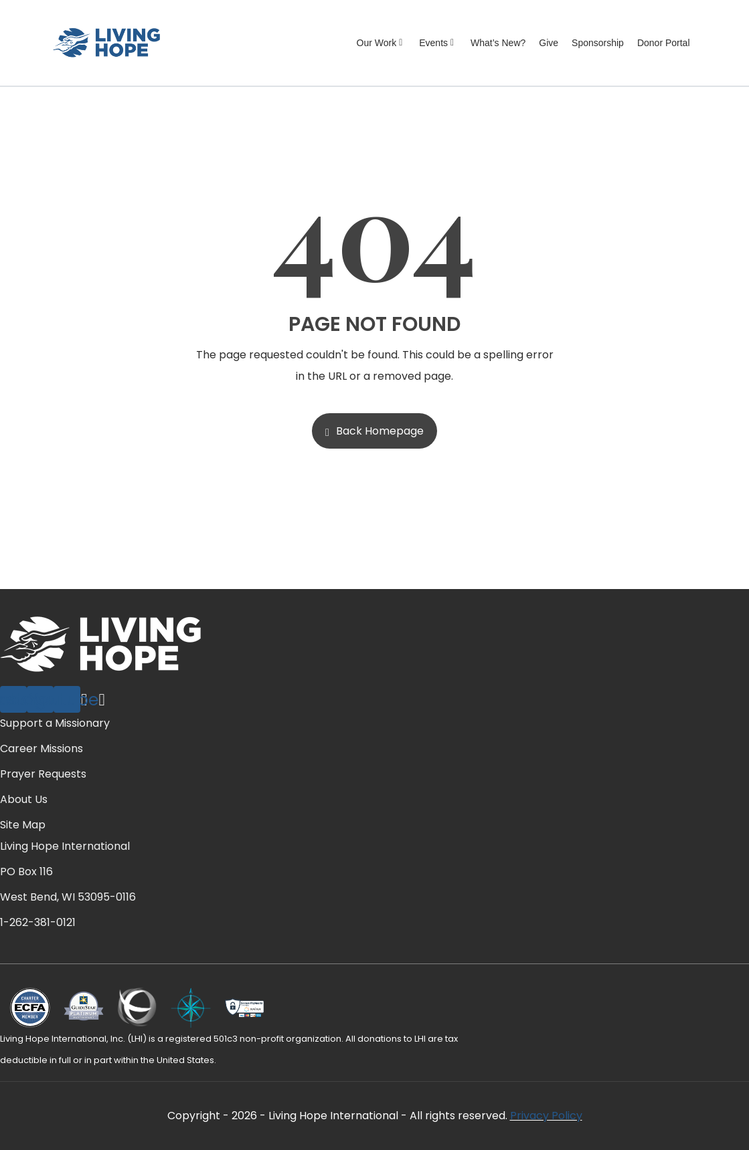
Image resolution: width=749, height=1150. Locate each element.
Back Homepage (374, 431)
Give (548, 42)
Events (438, 42)
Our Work (381, 42)
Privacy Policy (546, 1115)
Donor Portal (663, 42)
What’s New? (498, 42)
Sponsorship (598, 42)
